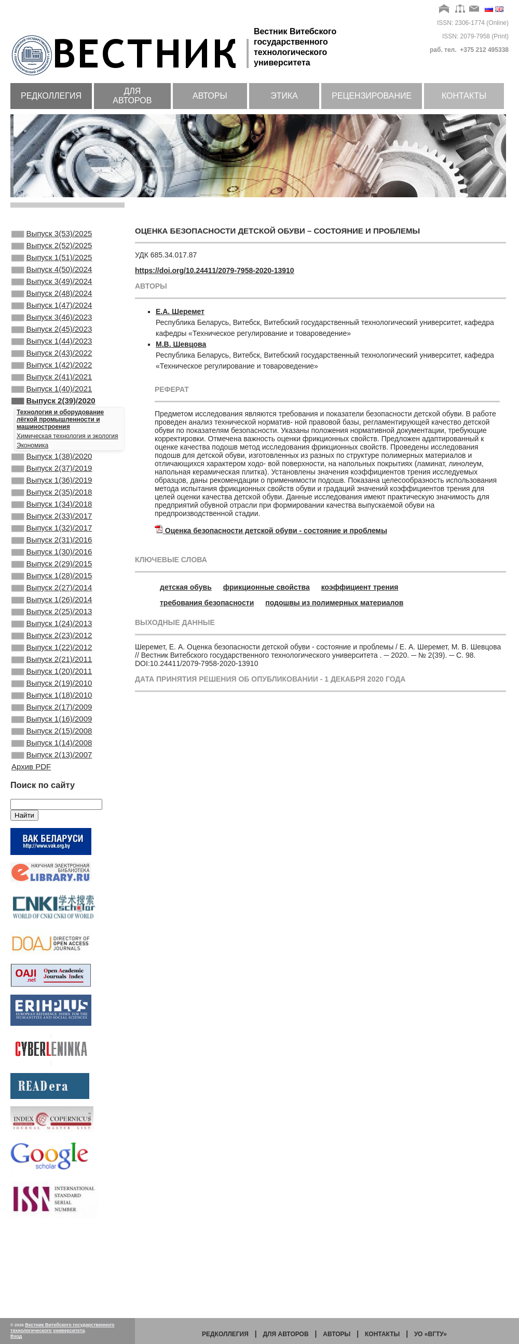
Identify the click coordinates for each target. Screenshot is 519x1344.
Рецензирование (372, 95)
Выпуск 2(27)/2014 (51, 642)
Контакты (464, 95)
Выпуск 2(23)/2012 (51, 698)
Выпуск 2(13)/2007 (51, 839)
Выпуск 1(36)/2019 (51, 516)
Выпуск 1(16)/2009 (51, 797)
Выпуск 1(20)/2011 (51, 741)
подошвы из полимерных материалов (334, 603)
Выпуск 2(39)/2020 (53, 431)
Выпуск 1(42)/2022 (51, 389)
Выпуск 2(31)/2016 (51, 586)
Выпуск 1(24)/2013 (51, 684)
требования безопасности (207, 603)
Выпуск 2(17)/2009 (51, 783)
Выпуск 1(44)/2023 (51, 361)
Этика (284, 95)
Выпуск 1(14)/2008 (51, 825)
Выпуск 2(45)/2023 (51, 347)
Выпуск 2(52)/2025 (51, 248)
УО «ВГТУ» (430, 1334)
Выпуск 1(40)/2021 (51, 417)
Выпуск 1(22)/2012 (51, 712)
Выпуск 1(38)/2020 (51, 488)
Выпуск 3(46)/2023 (51, 333)
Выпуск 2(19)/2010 (51, 755)
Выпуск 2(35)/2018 (51, 530)
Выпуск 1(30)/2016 (51, 600)
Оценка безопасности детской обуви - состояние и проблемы (276, 530)
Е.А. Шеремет (180, 311)
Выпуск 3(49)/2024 (51, 290)
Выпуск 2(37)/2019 (51, 502)
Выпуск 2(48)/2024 (51, 304)
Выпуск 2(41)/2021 (51, 403)
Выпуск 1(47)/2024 (51, 318)
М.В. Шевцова (181, 344)
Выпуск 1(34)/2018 (51, 544)
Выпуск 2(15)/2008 (51, 811)
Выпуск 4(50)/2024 (51, 276)
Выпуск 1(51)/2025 (51, 262)
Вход (16, 1336)
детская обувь (186, 587)
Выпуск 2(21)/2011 (51, 727)
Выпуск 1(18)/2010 (51, 769)
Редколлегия (51, 95)
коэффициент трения (360, 587)
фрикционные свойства (266, 587)
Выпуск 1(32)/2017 (51, 572)
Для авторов (132, 96)
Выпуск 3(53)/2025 (51, 234)
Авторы (210, 95)
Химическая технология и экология (67, 467)
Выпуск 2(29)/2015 (51, 614)
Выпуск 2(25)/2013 (51, 670)
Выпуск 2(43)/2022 (51, 375)
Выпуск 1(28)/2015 (51, 628)
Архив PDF (31, 851)
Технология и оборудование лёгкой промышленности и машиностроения (60, 450)
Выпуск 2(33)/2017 (51, 558)
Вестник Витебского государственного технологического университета (62, 1327)
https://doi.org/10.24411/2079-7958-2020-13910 (214, 270)
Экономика (32, 476)
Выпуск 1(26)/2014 (51, 656)
